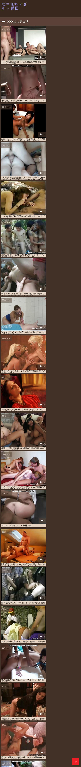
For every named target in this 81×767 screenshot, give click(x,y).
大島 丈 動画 (26, 746)
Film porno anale (25, 759)
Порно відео (8, 757)
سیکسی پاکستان (8, 759)
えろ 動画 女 (61, 732)
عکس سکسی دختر (31, 763)
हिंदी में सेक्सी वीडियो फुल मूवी (20, 761)
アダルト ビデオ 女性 (35, 734)
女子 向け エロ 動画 (52, 748)
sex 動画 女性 (47, 732)
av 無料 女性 (33, 732)
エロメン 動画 (39, 744)
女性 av (66, 748)
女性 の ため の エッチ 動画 (44, 750)
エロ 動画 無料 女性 (22, 743)
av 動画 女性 (7, 732)
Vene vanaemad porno (27, 757)
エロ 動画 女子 (45, 739)
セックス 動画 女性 (55, 744)
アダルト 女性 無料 (61, 735)
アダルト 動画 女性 (20, 735)
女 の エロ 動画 (40, 746)
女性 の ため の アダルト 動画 (18, 750)
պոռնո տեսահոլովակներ (49, 759)
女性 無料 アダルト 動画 (42, 761)
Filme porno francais (65, 761)
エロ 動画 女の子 (30, 739)
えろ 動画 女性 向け (16, 734)
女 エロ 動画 (54, 746)
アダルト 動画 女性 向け (41, 735)
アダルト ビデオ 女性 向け (57, 734)
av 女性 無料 (20, 732)
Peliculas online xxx (12, 763)
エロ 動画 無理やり (64, 743)
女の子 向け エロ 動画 (32, 748)
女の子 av (65, 746)
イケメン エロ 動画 (22, 737)
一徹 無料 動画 (12, 746)
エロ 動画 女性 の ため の (22, 741)
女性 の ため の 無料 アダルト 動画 (47, 752)
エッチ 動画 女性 (39, 737)
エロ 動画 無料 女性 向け (43, 743)
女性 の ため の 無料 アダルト (18, 752)
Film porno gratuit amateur (55, 757)
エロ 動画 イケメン (57, 737)
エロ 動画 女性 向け (44, 741)
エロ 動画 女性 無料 (62, 741)
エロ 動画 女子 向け (62, 739)
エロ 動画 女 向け (13, 739)
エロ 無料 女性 (25, 744)
